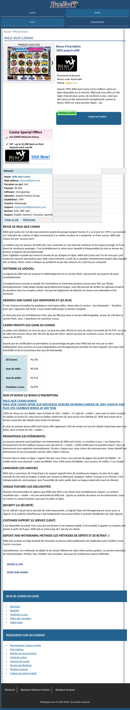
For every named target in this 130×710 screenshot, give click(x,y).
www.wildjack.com (30, 180)
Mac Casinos (16, 649)
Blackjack (15, 606)
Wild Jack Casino (21, 176)
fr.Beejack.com (47, 702)
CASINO (32, 13)
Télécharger (29, 219)
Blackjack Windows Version (35, 689)
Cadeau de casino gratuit (23, 673)
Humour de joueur (20, 661)
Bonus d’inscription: (68, 46)
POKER (97, 13)
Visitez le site (67, 112)
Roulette (14, 610)
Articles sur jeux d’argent (23, 653)
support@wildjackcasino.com (30, 207)
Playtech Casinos (19, 669)
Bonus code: (64, 79)
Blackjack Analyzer (65, 689)
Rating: (61, 82)
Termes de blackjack (21, 665)
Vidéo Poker (16, 622)
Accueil (7, 31)
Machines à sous (19, 614)
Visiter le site (12, 219)
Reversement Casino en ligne (25, 645)
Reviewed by (64, 75)
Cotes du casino (18, 657)
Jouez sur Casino (98, 116)
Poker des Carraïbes (20, 618)
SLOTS (32, 22)
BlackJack (10, 689)
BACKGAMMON (97, 22)
